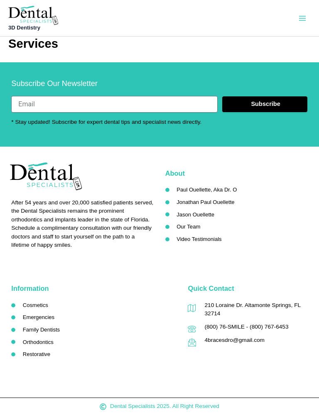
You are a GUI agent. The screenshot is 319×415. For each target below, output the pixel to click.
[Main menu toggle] (302, 18)
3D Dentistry (25, 28)
